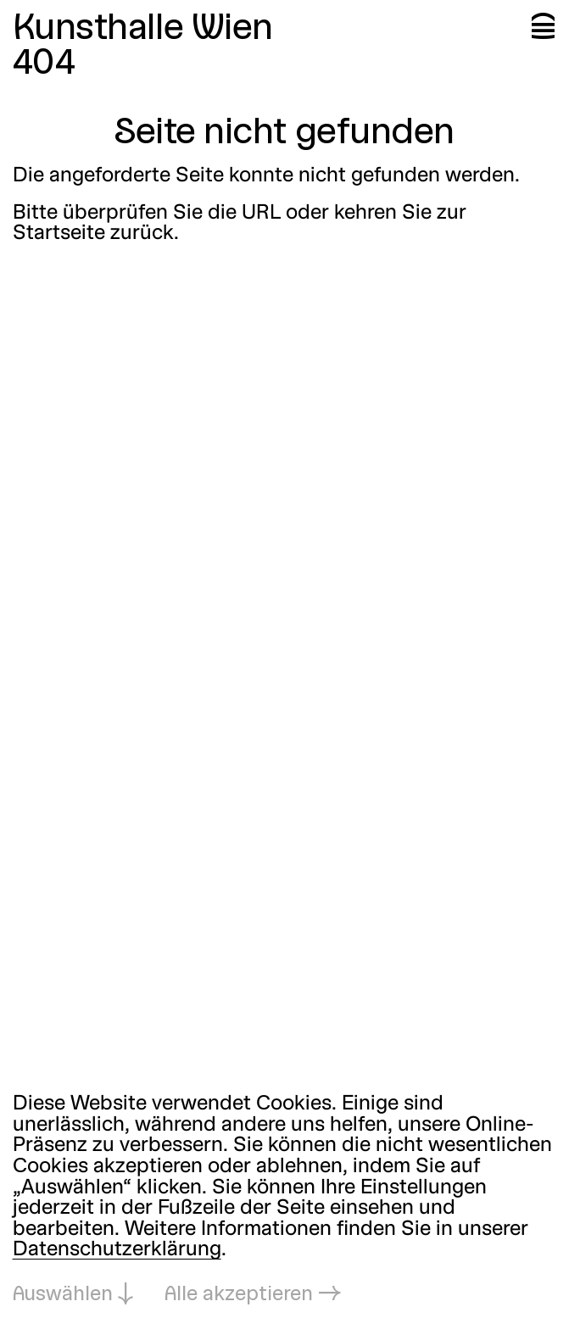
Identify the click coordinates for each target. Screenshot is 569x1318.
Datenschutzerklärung (117, 1250)
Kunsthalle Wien (143, 29)
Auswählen (63, 1295)
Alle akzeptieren (239, 1295)
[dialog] (284, 1200)
